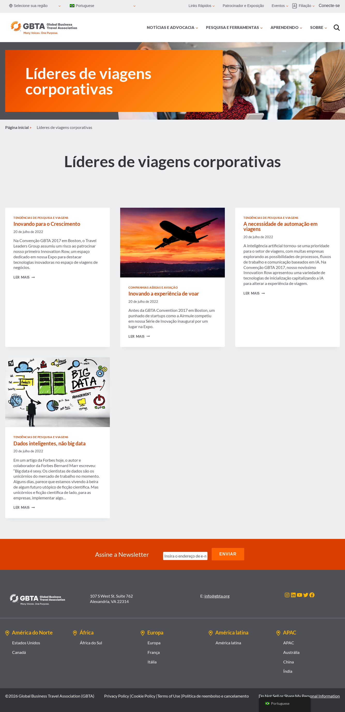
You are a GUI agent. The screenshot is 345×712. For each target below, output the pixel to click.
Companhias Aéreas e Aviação (153, 287)
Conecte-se (329, 5)
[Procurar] (337, 28)
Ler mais (24, 277)
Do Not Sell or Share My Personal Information (299, 694)
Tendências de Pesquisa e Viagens (40, 217)
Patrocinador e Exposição (243, 6)
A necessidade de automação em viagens (280, 226)
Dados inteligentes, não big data (49, 443)
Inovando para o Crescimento (46, 224)
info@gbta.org (216, 594)
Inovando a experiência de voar (163, 293)
